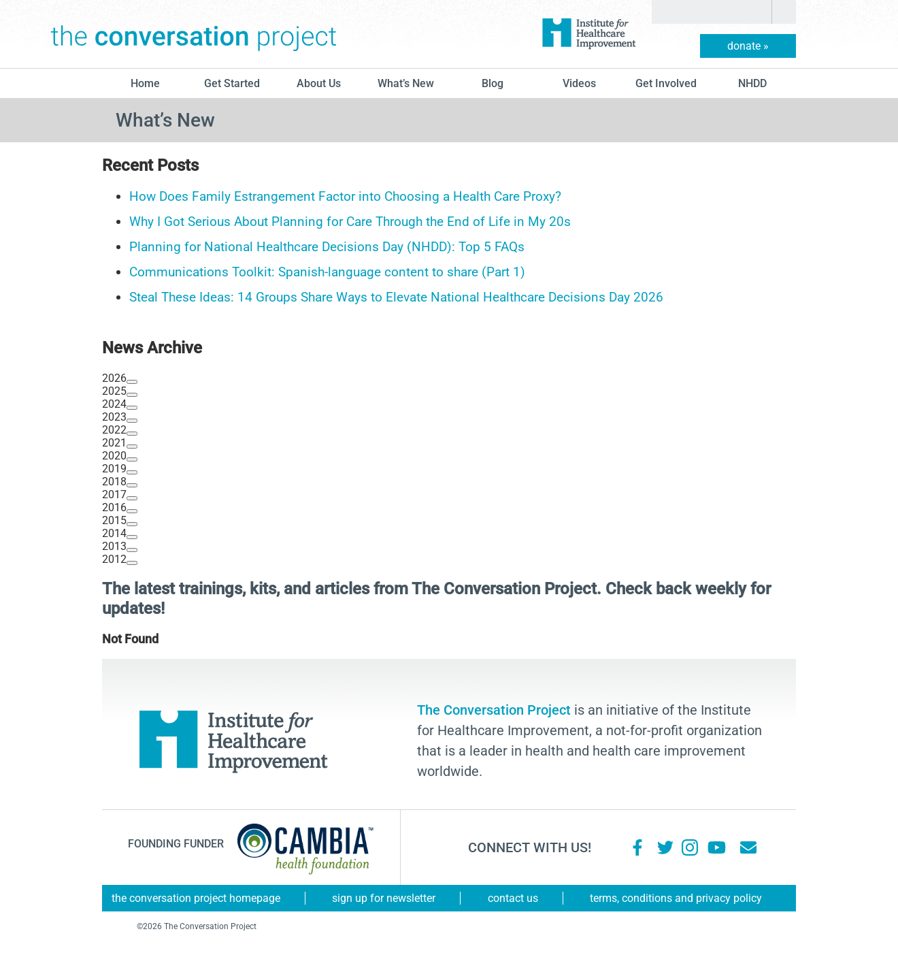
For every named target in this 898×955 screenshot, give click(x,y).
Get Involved (666, 83)
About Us (319, 83)
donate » (748, 45)
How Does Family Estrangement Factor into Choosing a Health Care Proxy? (345, 196)
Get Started (232, 83)
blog (492, 83)
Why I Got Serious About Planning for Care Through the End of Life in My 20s (350, 221)
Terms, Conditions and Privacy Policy (676, 898)
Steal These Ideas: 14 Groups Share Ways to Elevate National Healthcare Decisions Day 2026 (396, 297)
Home (145, 83)
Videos (579, 83)
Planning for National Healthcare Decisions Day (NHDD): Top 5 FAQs (327, 247)
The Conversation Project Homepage (196, 898)
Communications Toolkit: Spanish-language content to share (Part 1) (327, 272)
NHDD (752, 83)
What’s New (406, 83)
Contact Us (513, 898)
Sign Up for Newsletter (383, 898)
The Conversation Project (194, 34)
